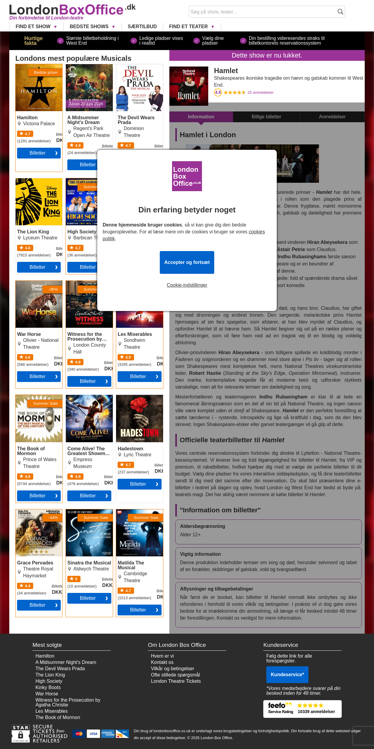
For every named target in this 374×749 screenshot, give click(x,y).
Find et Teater (189, 26)
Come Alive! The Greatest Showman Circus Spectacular (86, 402)
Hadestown (128, 397)
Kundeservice (287, 674)
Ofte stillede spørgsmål (175, 674)
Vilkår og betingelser (172, 668)
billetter (88, 164)
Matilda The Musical (137, 511)
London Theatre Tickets (176, 681)
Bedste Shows (90, 26)
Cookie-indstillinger (187, 285)
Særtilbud (142, 26)
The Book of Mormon (38, 397)
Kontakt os (162, 662)
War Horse (27, 283)
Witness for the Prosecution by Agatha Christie (82, 288)
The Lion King (30, 180)
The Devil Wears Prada (133, 69)
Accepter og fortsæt (187, 262)
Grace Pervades (33, 511)
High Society (79, 180)
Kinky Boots (47, 687)
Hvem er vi (162, 656)
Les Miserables (132, 283)
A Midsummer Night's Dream (88, 69)
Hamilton (25, 66)
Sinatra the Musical (86, 511)
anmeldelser (260, 92)
